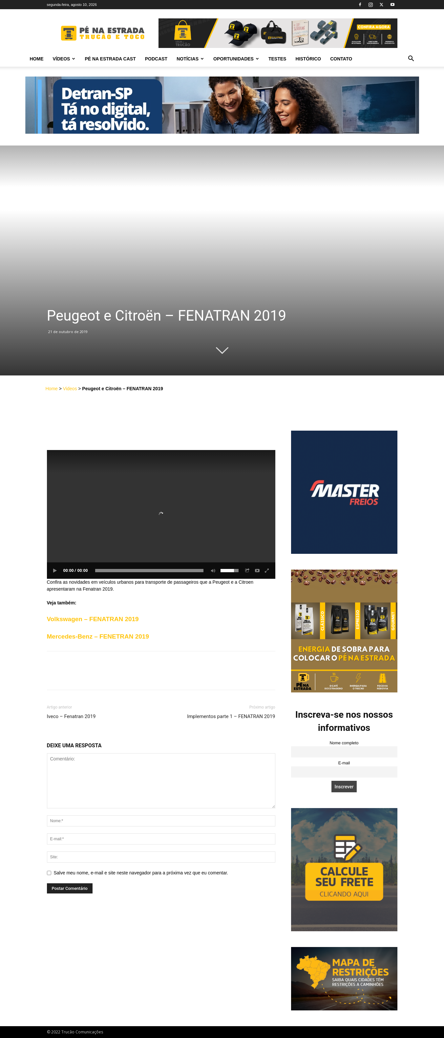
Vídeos (64, 58)
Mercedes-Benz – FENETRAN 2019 (98, 636)
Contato (341, 58)
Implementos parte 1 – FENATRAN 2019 (231, 716)
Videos (70, 388)
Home (37, 58)
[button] (411, 59)
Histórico (308, 58)
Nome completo (343, 743)
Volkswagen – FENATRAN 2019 (93, 619)
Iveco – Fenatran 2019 (71, 716)
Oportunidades (236, 58)
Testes (277, 58)
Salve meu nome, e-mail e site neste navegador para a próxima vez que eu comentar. (141, 872)
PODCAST (156, 58)
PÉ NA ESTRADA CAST (110, 58)
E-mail (344, 763)
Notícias (190, 58)
